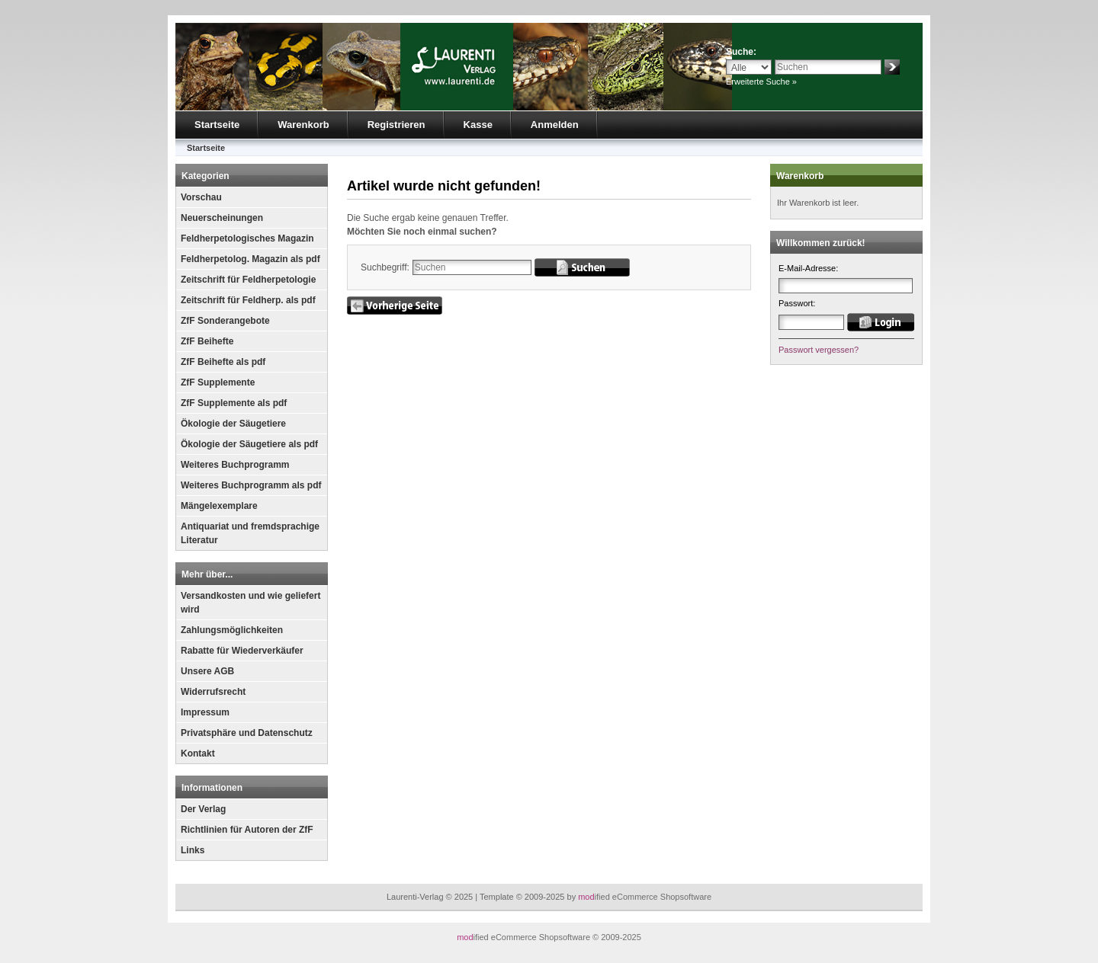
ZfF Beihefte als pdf (223, 362)
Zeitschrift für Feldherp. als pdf (248, 300)
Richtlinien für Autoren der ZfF (247, 829)
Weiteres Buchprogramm (235, 464)
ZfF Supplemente (218, 382)
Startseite (216, 124)
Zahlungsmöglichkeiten (232, 630)
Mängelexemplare (219, 506)
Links (192, 850)
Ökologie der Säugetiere (233, 423)
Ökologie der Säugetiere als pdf (249, 444)
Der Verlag (203, 809)
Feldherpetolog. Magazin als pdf (250, 259)
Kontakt (198, 753)
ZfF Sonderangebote (225, 320)
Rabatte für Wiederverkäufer (242, 650)
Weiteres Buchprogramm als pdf (251, 485)
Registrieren (396, 124)
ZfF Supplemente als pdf (234, 403)
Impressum (205, 712)
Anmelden (555, 124)
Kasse (478, 124)
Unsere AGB (207, 671)
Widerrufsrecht (213, 691)
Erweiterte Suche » (761, 81)
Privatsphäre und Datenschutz (247, 733)
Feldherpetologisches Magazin (247, 238)
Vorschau (201, 197)
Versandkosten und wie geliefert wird (250, 602)
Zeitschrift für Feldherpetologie (248, 279)
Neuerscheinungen (222, 218)
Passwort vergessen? (819, 349)
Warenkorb (303, 124)
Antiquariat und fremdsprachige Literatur (250, 533)
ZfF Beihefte (207, 341)
